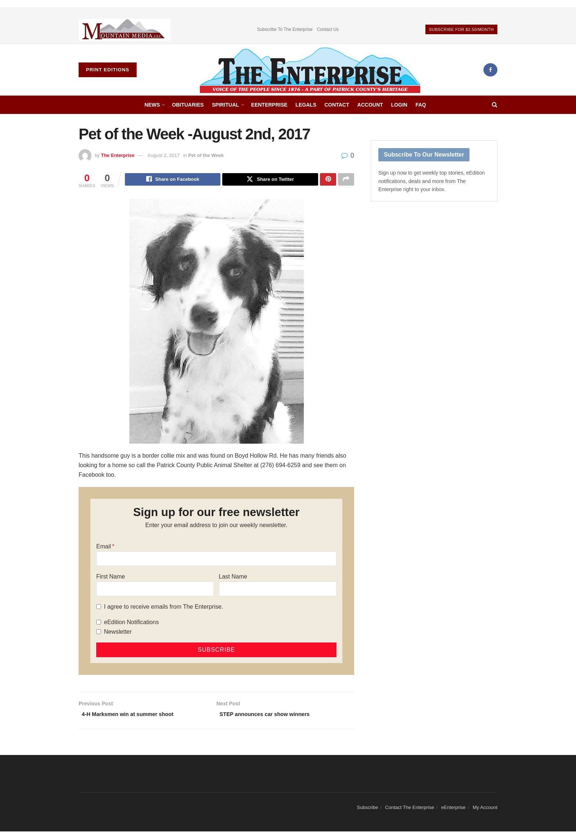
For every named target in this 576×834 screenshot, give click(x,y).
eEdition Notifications (131, 623)
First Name (110, 578)
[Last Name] (277, 590)
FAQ (420, 105)
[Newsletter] (98, 632)
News (152, 105)
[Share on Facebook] (173, 180)
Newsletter (118, 633)
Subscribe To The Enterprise (285, 29)
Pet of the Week (206, 155)
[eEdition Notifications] (98, 623)
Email (103, 547)
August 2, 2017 (164, 155)
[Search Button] (494, 105)
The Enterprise (117, 155)
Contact (336, 105)
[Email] (216, 559)
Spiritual (225, 105)
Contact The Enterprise (409, 810)
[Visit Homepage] (310, 70)
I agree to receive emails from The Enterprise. (163, 608)
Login (399, 105)
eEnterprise (269, 105)
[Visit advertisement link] (124, 29)
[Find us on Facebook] (490, 69)
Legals (305, 105)
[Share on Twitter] (270, 180)
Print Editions (107, 69)
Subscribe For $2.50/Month (461, 29)
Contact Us (328, 29)
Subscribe (367, 810)
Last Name (233, 578)
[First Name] (155, 590)
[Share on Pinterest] (328, 180)
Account (370, 105)
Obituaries (188, 105)
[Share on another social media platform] (346, 180)
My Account (485, 810)
